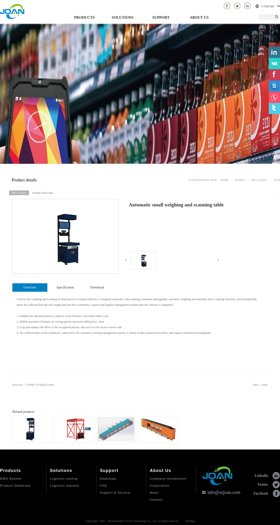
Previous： (33, 384)
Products (240, 180)
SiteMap (189, 521)
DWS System (258, 180)
